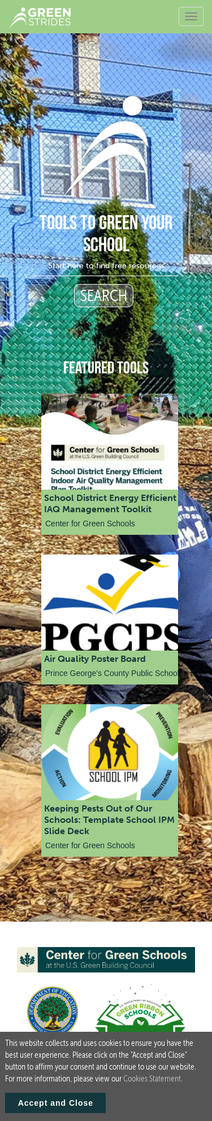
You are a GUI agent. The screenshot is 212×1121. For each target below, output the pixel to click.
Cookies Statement (152, 1079)
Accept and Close (55, 1102)
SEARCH (103, 295)
